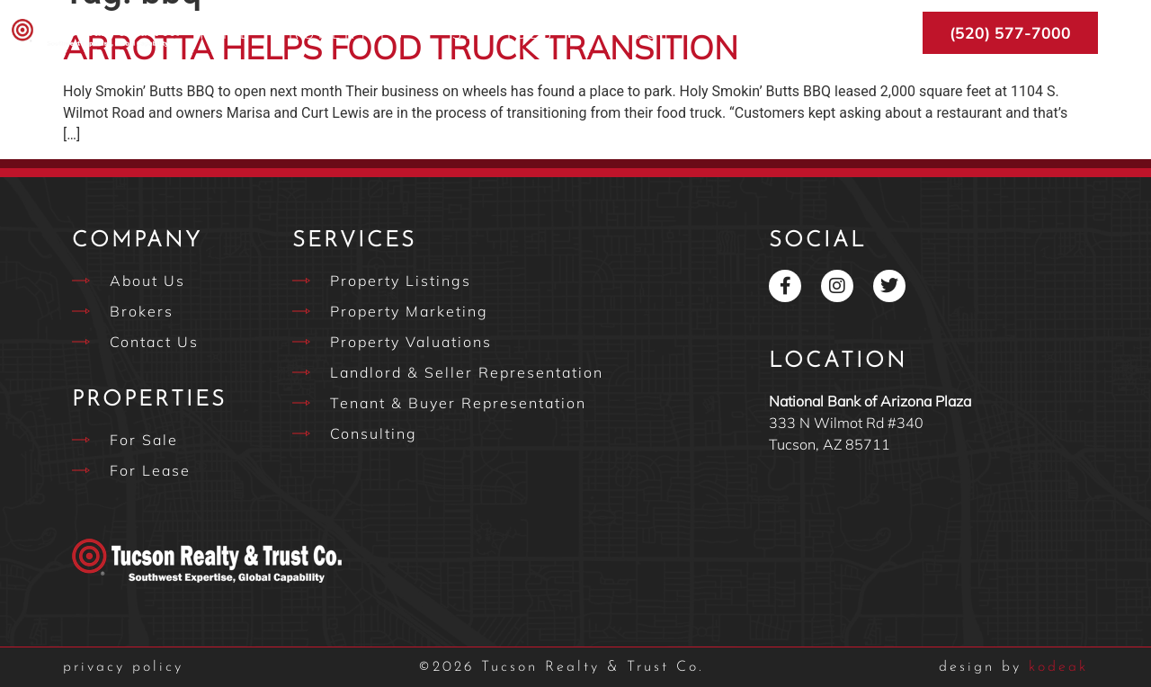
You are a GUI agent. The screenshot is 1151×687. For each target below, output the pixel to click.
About (650, 33)
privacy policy (123, 667)
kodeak (1013, 667)
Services (515, 33)
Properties (352, 33)
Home (222, 33)
